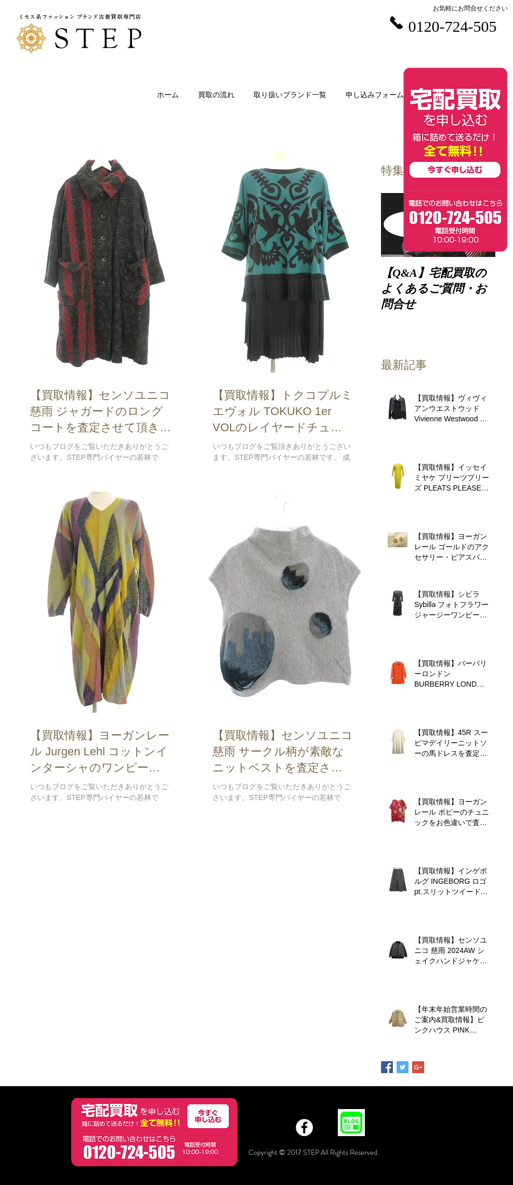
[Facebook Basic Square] (387, 1067)
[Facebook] (304, 1127)
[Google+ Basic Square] (418, 1067)
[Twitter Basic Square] (403, 1067)
